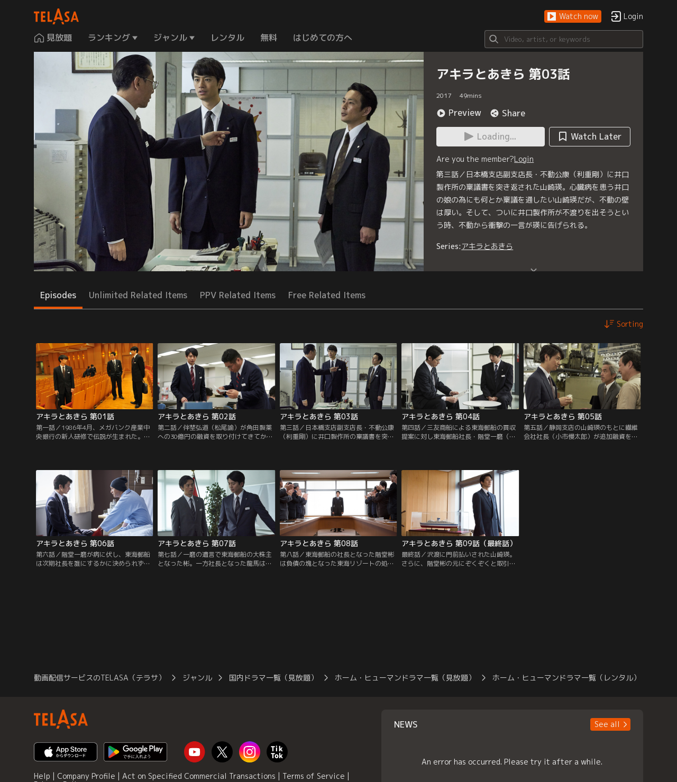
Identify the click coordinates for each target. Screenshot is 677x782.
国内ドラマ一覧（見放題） (273, 678)
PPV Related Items (238, 295)
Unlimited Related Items (138, 295)
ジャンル (197, 678)
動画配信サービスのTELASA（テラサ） (100, 678)
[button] (572, 16)
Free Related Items (326, 295)
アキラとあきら (487, 246)
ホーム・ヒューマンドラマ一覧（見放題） (405, 678)
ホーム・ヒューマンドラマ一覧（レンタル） (566, 678)
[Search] (563, 39)
